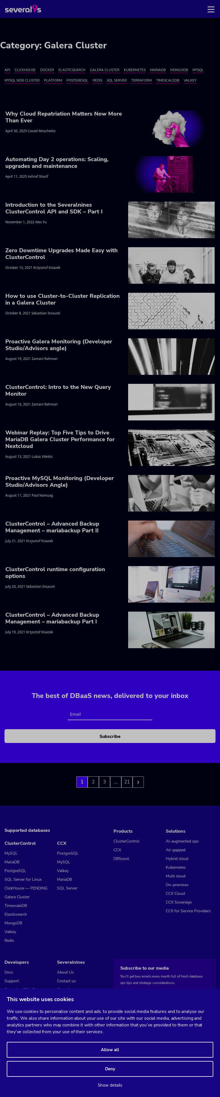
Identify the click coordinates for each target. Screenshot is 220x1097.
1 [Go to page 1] (82, 782)
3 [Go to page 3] (104, 782)
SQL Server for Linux (23, 879)
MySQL (198, 70)
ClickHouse (25, 70)
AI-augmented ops (182, 841)
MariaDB (158, 70)
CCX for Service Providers (188, 911)
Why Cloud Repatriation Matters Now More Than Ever (63, 117)
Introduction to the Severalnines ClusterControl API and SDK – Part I (54, 208)
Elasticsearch (71, 70)
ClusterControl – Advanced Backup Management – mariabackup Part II (52, 527)
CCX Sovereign (179, 902)
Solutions (175, 831)
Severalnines (71, 962)
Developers (16, 962)
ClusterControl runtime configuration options (55, 573)
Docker (47, 70)
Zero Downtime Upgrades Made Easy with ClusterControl (61, 254)
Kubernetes (135, 70)
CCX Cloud (175, 893)
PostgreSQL (77, 80)
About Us (65, 972)
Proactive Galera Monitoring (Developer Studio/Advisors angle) (58, 345)
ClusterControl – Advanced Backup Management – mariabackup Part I (52, 618)
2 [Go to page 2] (93, 782)
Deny (110, 1069)
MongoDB (179, 70)
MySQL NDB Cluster (22, 80)
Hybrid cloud (177, 858)
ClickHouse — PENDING (25, 888)
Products (123, 831)
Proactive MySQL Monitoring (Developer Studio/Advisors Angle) (59, 481)
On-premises (177, 884)
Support (11, 981)
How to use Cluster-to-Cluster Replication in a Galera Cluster (62, 299)
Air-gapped (175, 850)
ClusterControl (20, 843)
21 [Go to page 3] (127, 782)
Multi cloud (175, 876)
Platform (53, 80)
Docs (8, 972)
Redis (97, 80)
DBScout (121, 858)
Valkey (190, 80)
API (7, 70)
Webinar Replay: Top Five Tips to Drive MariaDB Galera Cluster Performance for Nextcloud (60, 439)
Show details (110, 1085)
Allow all (110, 1050)
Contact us (66, 981)
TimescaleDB (167, 80)
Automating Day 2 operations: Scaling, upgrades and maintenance (56, 163)
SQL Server (117, 80)
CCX (61, 843)
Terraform (141, 80)
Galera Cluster (104, 70)
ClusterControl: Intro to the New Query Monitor (58, 390)
